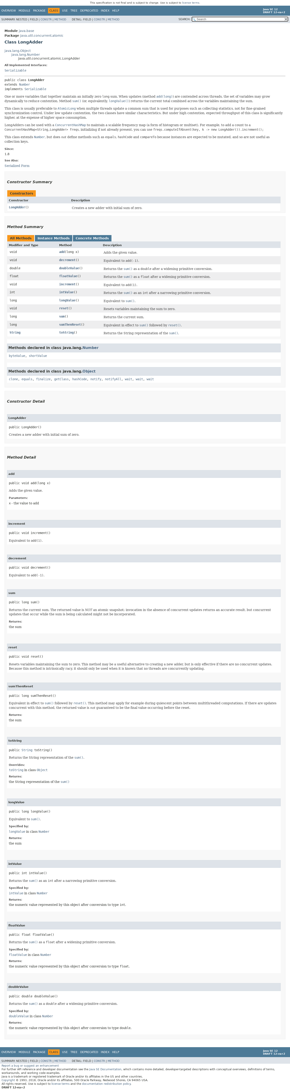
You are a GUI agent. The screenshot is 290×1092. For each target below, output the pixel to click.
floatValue (68, 276)
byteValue (17, 356)
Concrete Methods (92, 238)
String (15, 332)
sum (62, 316)
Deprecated (89, 10)
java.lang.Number (25, 54)
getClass (61, 379)
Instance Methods (54, 238)
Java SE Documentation (105, 1069)
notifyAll (113, 379)
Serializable (15, 70)
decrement (67, 260)
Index (105, 10)
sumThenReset (70, 324)
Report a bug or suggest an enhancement (30, 1065)
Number (24, 84)
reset (63, 308)
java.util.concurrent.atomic (41, 35)
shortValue (38, 356)
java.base (26, 31)
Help (115, 10)
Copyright (8, 1080)
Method (60, 19)
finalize (43, 379)
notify (95, 379)
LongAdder (17, 207)
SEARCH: (184, 19)
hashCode (79, 379)
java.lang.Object (18, 51)
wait (128, 379)
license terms (190, 2)
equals (27, 379)
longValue (67, 300)
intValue (66, 292)
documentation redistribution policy (106, 1083)
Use (65, 10)
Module (24, 10)
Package (39, 10)
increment (67, 284)
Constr (46, 19)
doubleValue (69, 268)
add (62, 252)
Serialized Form (17, 166)
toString (66, 332)
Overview (8, 10)
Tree (73, 10)
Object (89, 371)
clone (13, 379)
